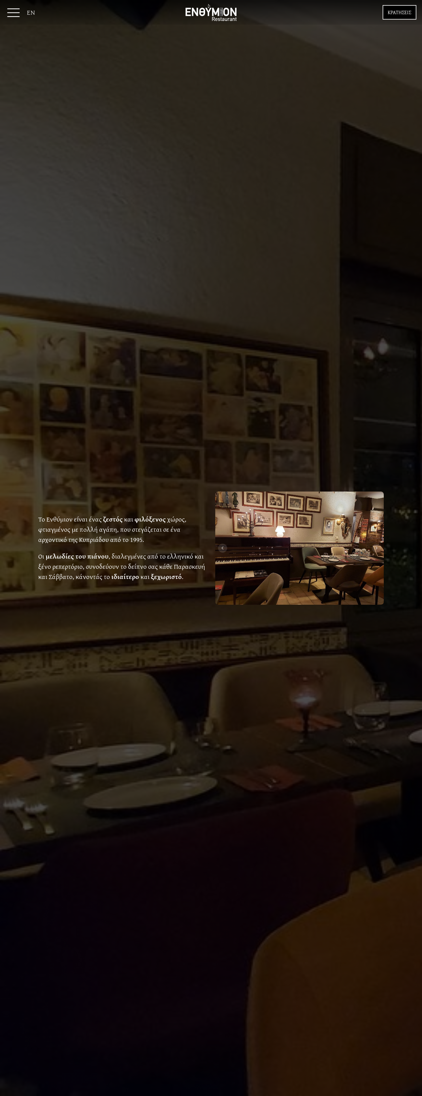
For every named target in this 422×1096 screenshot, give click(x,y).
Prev (222, 548)
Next (376, 548)
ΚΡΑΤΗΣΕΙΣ (399, 12)
